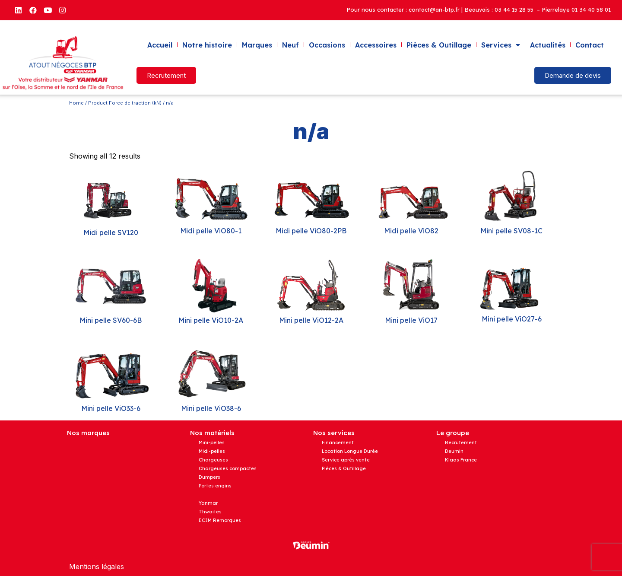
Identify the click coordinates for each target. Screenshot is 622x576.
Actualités (547, 45)
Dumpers (209, 477)
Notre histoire (207, 45)
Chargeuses (213, 460)
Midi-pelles (212, 451)
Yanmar (208, 503)
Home (76, 103)
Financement (338, 442)
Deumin (454, 451)
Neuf (290, 45)
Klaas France (461, 460)
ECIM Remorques (220, 520)
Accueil (159, 45)
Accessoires (376, 45)
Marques (257, 45)
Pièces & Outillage (438, 45)
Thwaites (210, 512)
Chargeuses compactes (228, 468)
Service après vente (346, 460)
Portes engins (215, 486)
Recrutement (461, 442)
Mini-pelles (212, 442)
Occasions (327, 45)
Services (500, 45)
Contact (589, 45)
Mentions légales (96, 566)
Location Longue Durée (350, 451)
